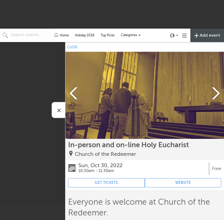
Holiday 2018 (84, 35)
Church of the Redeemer (105, 154)
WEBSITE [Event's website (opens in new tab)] (183, 183)
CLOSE (72, 47)
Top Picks (107, 35)
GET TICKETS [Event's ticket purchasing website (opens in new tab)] (106, 183)
